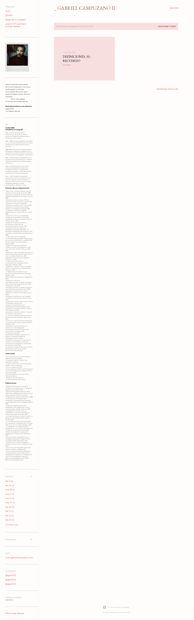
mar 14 (9, 498)
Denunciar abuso (14, 613)
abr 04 (9, 485)
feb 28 (9, 507)
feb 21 (9, 511)
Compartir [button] (67, 65)
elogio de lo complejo (15, 19)
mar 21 (9, 494)
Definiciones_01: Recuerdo (77, 58)
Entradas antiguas (167, 89)
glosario (9, 15)
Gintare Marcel (124, 612)
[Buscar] (174, 8)
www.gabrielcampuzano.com (19, 557)
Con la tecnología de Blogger (116, 607)
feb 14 (9, 515)
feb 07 (9, 520)
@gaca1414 (10, 580)
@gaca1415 (10, 584)
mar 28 (10, 490)
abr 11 (9, 481)
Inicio (7, 11)
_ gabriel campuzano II (84, 8)
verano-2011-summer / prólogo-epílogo (15, 25)
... (6, 30)
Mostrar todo (167, 26)
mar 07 (10, 502)
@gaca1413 (10, 575)
